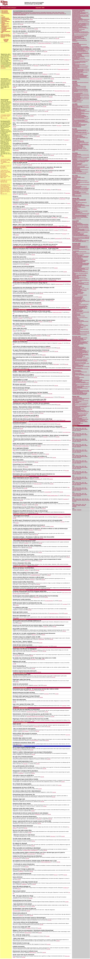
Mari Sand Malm (45, 646)
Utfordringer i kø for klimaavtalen (77, 163)
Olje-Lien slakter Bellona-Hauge (77, 285)
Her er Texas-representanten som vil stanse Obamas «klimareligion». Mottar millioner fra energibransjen (80, 256)
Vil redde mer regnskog (75, 329)
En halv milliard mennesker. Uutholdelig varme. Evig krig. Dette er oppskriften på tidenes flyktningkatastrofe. (80, 53)
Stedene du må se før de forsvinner (77, 259)
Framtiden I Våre (5, 23)
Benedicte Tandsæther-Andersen (52, 495)
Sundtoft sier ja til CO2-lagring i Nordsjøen (78, 300)
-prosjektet (3, 30)
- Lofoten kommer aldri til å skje (77, 270)
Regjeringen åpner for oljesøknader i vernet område (80, 15)
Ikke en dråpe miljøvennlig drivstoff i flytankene (79, 360)
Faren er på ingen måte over (76, 257)
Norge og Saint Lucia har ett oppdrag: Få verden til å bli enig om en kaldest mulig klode (81, 301)
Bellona (3, 22)
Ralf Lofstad (42, 300)
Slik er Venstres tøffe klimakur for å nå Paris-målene (80, 269)
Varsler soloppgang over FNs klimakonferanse (79, 414)
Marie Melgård (24, 209)
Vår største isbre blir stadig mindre (77, 423)
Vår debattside (5, 11)
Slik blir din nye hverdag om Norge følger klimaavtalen (80, 267)
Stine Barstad (15, 390)
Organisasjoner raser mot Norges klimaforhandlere (80, 325)
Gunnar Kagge (68, 734)
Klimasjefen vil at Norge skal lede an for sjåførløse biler (80, 237)
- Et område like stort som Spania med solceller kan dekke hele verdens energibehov (80, 265)
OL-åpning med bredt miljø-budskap (77, 73)
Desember (79, 430)
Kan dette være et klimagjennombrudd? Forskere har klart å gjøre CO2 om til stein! (80, 114)
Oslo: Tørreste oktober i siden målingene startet (79, 393)
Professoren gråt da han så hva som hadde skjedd (80, 161)
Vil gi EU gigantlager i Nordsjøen (77, 349)
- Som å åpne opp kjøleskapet (77, 54)
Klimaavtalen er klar (75, 281)
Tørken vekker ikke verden (76, 170)
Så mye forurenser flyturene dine (77, 379)
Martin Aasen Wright (28, 932)
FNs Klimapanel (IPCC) (27, 12)
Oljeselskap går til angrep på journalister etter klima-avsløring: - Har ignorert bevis (80, 401)
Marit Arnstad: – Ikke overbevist (77, 55)
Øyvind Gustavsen (41, 716)
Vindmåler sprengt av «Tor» (76, 222)
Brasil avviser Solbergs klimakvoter (77, 327)
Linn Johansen (65, 604)
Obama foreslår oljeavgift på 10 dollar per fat (79, 215)
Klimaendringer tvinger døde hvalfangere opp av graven (81, 19)
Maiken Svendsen (61, 69)
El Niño (53, 12)
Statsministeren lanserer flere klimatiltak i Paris (79, 342)
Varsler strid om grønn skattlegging (77, 296)
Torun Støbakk (44, 245)
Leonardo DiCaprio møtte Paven (77, 223)
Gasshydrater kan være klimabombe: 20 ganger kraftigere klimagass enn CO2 (79, 135)
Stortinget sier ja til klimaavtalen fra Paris (78, 110)
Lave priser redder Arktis (76, 389)
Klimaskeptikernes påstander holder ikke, (21, 13)
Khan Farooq (26, 416)
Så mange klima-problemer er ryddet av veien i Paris (80, 288)
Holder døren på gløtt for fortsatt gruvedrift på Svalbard (80, 263)
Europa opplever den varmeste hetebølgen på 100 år (80, 16)
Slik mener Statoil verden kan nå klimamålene (79, 115)
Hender (3, 24)
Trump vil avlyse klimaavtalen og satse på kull (79, 132)
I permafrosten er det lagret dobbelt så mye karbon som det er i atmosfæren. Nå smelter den (81, 48)
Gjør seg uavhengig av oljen (76, 123)
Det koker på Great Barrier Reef (77, 147)
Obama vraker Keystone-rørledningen (78, 385)
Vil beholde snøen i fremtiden (76, 195)
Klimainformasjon (5, 13)
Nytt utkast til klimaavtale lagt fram (77, 297)
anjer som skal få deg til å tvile (40, 13)
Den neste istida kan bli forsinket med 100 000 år (79, 235)
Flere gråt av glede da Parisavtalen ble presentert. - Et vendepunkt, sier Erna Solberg (80, 280)
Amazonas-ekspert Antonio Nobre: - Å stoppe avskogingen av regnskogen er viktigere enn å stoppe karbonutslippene (80, 411)
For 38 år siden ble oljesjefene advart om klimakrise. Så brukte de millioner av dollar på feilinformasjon (81, 406)
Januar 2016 (75, 221)
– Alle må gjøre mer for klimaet (77, 397)
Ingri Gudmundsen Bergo (49, 600)
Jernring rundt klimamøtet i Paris (77, 353)
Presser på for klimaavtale (76, 330)
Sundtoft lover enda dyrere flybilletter (78, 320)
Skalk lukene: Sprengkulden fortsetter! (78, 233)
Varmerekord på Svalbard (76, 244)
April (83, 428)
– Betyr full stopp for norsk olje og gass (78, 287)
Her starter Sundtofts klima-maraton (77, 313)
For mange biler (74, 178)
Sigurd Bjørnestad (31, 106)
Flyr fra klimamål (74, 165)
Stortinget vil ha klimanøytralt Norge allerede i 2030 (80, 116)
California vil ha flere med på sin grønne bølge (79, 305)
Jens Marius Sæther (62, 198)
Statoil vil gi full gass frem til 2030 (77, 365)
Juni (73, 429)
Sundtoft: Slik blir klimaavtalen (77, 286)
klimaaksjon (4, 26)
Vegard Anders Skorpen (16, 910)
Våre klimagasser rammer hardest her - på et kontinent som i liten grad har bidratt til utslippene (80, 56)
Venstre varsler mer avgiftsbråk (77, 357)
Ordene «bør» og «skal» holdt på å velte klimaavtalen (80, 284)
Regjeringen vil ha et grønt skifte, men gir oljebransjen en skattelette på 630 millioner (80, 381)
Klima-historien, (50, 13)
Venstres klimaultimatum (76, 168)
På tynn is (73, 63)
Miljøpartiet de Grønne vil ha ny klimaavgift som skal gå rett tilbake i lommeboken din (80, 111)
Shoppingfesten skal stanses (76, 156)
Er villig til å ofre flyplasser (76, 328)
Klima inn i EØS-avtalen (76, 57)
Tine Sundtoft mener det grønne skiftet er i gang (79, 417)
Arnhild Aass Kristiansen (59, 284)
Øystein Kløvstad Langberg (49, 397)
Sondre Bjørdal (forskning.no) (54, 613)
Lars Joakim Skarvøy (47, 43)
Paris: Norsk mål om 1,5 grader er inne (78, 298)
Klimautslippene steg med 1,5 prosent (78, 140)
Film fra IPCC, (56, 13)
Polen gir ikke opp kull (75, 344)
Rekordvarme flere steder (76, 14)
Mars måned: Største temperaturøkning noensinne (80, 169)
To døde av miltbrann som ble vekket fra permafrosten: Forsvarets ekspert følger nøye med (80, 69)
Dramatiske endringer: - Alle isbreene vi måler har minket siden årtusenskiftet (80, 422)
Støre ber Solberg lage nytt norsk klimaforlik (79, 362)
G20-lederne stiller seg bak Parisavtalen (78, 29)
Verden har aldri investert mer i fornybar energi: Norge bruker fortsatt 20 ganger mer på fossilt (80, 229)
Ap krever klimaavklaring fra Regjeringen (78, 268)
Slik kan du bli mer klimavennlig (77, 266)
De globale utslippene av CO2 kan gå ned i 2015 (79, 308)
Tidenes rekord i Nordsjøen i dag (77, 11)
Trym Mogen (40, 321)
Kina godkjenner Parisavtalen (76, 37)
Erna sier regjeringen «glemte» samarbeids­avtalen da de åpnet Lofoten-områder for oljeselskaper (80, 23)
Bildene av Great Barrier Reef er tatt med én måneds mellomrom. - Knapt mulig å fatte (80, 106)
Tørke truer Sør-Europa (76, 319)
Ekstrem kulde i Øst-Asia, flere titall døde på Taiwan (80, 224)
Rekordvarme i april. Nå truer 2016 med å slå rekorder (80, 144)
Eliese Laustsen (22, 906)
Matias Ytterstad (27, 560)
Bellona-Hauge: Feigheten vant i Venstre (78, 166)
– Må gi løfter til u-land (75, 309)
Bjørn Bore (55, 874)
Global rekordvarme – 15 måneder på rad (78, 58)
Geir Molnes (48, 189)
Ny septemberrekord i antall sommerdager (78, 10)
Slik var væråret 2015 (75, 250)
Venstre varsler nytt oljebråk (76, 17)
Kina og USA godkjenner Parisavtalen (78, 36)
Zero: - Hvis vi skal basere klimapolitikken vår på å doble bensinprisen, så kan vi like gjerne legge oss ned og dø (80, 32)
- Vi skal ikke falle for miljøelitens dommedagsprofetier (80, 160)
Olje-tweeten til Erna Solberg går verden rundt (79, 109)
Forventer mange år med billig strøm (78, 234)
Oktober (86, 429)
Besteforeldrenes (5, 25)
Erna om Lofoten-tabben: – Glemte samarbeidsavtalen (80, 24)
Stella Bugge (66, 69)
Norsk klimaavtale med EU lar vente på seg (79, 326)
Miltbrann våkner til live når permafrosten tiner (79, 76)
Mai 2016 (74, 129)
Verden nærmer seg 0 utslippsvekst (77, 310)
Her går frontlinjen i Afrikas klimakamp (78, 377)
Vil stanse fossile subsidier (76, 340)
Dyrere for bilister (75, 294)
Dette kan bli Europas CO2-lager (77, 212)
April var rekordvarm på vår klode (77, 145)
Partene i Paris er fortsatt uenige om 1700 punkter (80, 343)
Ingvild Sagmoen (29, 716)
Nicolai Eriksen (59, 249)
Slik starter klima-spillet (75, 346)
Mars (80, 428)
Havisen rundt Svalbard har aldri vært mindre (79, 173)
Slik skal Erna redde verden (76, 154)
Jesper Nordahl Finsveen (39, 168)
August (77, 429)
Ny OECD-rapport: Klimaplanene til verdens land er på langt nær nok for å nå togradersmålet (80, 399)
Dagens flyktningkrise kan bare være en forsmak (79, 337)
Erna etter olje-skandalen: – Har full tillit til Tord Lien (80, 12)
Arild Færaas (52, 82)
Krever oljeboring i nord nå (76, 315)
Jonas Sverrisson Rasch (31, 853)
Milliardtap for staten (75, 424)
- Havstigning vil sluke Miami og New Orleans (79, 415)
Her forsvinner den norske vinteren (77, 355)
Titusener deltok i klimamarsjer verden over (79, 350)
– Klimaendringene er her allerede (77, 293)
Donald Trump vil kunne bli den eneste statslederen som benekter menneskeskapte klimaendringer (80, 75)
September (82, 429)
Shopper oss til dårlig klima (76, 176)
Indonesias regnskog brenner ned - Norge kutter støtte (80, 391)
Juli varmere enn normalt (76, 79)
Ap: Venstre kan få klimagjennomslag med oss (79, 44)
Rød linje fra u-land (75, 322)
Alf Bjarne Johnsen (18, 19)
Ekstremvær (48, 12)
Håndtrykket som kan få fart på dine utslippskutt (79, 35)
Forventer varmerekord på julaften (77, 258)
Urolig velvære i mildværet (76, 179)
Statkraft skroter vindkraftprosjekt (77, 262)
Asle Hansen (56, 339)
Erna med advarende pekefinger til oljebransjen (79, 186)
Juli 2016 (74, 81)
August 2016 (75, 43)
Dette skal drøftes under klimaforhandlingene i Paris (80, 341)
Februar (77, 428)
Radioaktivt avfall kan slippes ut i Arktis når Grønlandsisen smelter (79, 65)
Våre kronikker (5, 10)
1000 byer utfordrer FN (75, 302)
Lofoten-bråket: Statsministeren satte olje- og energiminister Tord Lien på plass (79, 26)
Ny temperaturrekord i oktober (77, 373)
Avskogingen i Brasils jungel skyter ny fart (78, 356)
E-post (5, 41)
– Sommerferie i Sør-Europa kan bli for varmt (79, 394)
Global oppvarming (36, 12)
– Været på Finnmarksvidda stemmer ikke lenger (79, 392)
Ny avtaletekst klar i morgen (76, 303)
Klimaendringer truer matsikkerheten (78, 324)
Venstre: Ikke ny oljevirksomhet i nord (78, 283)
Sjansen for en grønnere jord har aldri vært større (80, 359)
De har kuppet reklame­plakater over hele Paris (79, 334)
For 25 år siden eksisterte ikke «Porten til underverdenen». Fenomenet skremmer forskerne (80, 121)
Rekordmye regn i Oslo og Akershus (77, 74)
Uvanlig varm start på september (77, 18)
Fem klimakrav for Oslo (75, 201)
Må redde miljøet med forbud (76, 164)
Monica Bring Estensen (34, 740)
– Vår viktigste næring (75, 376)
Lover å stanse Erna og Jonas (77, 30)
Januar (73, 428)
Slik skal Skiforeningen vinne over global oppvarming (80, 354)
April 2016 (75, 153)
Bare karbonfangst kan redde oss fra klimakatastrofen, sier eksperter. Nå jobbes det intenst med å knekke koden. (80, 189)
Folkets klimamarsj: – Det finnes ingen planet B (79, 351)
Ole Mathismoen (66, 59)
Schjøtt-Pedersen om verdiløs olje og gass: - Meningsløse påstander (79, 277)
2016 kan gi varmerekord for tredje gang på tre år (80, 119)
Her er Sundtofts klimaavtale (76, 299)
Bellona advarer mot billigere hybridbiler (78, 177)
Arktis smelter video (22, 14)
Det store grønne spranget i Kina (77, 416)
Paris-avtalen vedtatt (75, 276)
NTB (67, 221)
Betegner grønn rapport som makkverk (78, 292)
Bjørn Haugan (23, 28)
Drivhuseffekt (43, 12)
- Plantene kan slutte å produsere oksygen (78, 261)
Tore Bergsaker (46, 693)
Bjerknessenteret (5, 18)
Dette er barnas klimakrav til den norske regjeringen (80, 321)
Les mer (31, 19)
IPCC (3, 156)
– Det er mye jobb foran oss (76, 409)
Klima (56, 12)
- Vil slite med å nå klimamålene (77, 418)
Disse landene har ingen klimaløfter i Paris (78, 307)
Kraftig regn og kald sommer (76, 218)
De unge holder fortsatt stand (76, 126)
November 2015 (76, 336)
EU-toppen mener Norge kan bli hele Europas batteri (80, 214)
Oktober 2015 (75, 396)
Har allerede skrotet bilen (76, 407)
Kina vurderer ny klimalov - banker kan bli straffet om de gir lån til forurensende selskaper (81, 387)
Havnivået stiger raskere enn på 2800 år (78, 204)
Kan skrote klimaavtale (75, 378)
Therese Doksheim (33, 475)
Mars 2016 (75, 175)
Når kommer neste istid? (76, 209)
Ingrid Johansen (17, 655)
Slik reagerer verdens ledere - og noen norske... (79, 275)
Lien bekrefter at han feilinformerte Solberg (79, 13)
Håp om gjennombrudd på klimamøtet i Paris (79, 347)
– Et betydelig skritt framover (76, 291)
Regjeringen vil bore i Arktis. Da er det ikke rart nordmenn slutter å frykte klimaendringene (79, 125)
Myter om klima (61, 12)
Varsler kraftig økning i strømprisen (77, 136)
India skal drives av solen (76, 314)
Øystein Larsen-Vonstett (37, 483)
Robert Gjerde (38, 96)
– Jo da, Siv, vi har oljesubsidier (77, 171)
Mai (85, 428)
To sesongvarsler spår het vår (76, 196)
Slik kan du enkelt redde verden (77, 289)
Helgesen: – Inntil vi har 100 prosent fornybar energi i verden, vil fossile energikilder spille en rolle (80, 241)
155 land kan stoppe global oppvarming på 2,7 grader (80, 390)
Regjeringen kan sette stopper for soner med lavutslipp (80, 47)
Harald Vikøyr (38, 588)
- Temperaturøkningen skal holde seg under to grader (80, 282)
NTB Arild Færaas (41, 639)
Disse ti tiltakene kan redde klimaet (77, 338)
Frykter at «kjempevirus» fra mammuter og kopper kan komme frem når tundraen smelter (80, 71)
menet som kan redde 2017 (81, 50)
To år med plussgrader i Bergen (77, 239)
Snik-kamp (32, 13)
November (74, 430)
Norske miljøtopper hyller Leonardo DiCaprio (79, 199)
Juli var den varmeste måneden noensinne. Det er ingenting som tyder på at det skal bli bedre (80, 62)
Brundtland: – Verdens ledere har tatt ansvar (79, 274)
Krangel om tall (74, 316)
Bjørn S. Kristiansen (25, 731)
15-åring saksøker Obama (76, 187)
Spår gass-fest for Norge (76, 211)
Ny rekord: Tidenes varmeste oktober (78, 374)
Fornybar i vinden (75, 183)
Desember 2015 (76, 243)
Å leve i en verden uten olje (76, 45)
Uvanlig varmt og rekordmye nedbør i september (79, 420)
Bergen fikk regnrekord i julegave (77, 255)
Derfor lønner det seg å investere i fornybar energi (80, 260)
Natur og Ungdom (5, 21)
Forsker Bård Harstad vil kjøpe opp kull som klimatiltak (80, 205)
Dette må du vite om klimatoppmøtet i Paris (79, 348)
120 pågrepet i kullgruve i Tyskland (77, 146)
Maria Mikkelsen (17, 368)
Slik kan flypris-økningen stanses (77, 311)
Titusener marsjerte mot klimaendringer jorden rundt (80, 352)
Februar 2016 (75, 198)
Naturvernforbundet (6, 19)
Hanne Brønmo (34, 711)
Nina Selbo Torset (29, 711)
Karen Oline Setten (58, 238)
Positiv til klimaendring (75, 323)
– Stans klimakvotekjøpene (76, 370)
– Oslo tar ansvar (75, 210)
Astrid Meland (19, 164)
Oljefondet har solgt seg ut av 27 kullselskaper (79, 216)
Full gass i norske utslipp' (76, 139)
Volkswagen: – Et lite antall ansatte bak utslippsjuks (80, 419)
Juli (75, 429)
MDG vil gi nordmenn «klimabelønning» (78, 112)
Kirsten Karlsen (52, 836)
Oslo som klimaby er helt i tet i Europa (78, 408)
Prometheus (4, 29)
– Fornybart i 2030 (75, 345)
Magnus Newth (57, 90)
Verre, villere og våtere (75, 66)
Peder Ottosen (59, 125)
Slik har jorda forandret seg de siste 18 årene (79, 339)
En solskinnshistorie (75, 208)
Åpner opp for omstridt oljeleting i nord (78, 141)
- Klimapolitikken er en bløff (76, 206)
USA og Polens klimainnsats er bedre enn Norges (80, 306)
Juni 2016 (74, 104)
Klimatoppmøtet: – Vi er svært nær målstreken (79, 290)
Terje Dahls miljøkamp (6, 28)
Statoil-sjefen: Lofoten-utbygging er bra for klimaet (80, 46)
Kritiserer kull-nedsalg (75, 402)
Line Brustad (35, 685)
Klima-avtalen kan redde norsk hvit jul (78, 254)
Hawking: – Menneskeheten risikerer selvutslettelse (80, 226)
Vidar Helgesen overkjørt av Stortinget (78, 117)
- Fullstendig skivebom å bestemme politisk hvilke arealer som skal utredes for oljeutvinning (80, 246)
